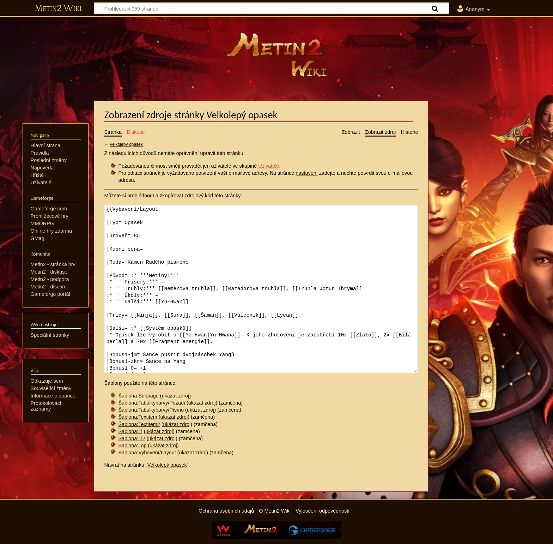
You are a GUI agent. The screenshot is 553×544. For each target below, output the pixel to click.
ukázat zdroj (175, 396)
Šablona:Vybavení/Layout (147, 452)
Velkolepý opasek (126, 144)
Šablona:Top (132, 445)
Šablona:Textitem (137, 417)
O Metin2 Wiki (275, 511)
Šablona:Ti (130, 431)
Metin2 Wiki (58, 8)
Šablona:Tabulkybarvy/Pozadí (151, 403)
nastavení (306, 173)
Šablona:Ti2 (131, 438)
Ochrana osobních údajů (226, 511)
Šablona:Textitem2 (139, 424)
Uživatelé (268, 166)
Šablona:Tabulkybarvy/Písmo (151, 410)
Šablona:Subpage (138, 396)
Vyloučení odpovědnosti (322, 511)
